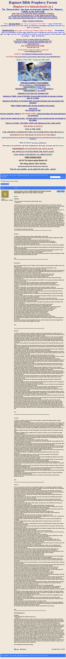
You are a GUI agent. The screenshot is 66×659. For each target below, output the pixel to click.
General (14, 175)
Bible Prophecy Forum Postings (23, 175)
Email (17, 649)
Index (11, 175)
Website (24, 649)
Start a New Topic (4, 184)
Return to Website (4, 175)
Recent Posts (4, 176)
